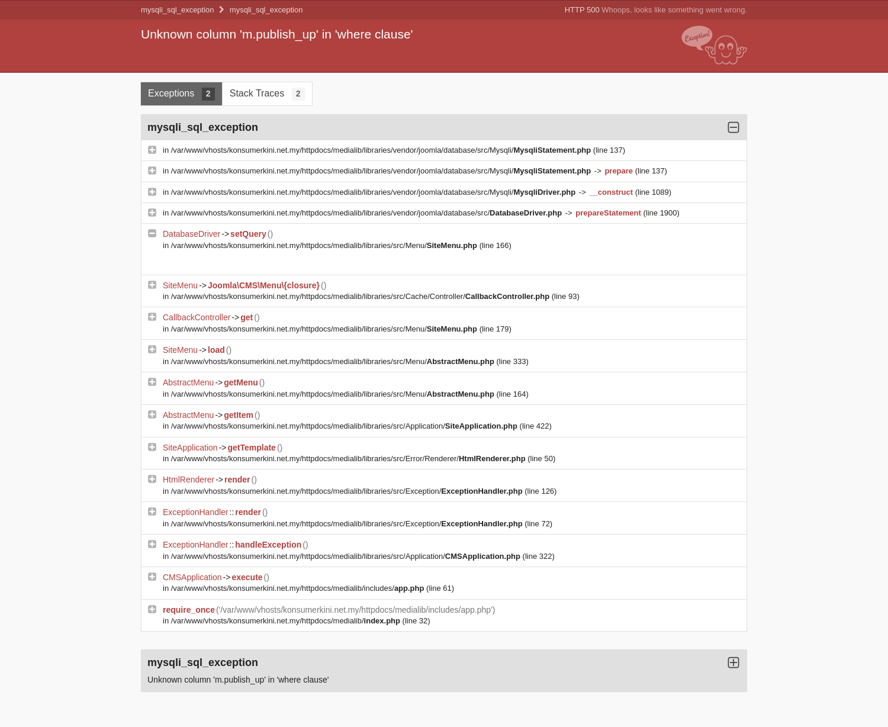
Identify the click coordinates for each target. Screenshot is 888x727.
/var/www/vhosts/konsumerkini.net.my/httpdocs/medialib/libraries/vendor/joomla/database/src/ (367, 212)
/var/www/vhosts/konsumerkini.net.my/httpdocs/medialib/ (287, 620)
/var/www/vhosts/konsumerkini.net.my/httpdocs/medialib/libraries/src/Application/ (345, 426)
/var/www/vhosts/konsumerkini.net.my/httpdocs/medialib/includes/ (298, 588)
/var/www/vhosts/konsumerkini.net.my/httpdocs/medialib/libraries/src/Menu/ (325, 245)
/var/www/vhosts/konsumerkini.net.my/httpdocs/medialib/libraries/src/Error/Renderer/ (349, 458)
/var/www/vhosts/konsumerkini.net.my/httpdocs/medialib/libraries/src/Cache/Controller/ (361, 296)
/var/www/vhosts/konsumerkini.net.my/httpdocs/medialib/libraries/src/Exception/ (348, 491)
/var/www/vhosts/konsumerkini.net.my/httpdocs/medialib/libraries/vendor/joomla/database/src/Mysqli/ (382, 150)
